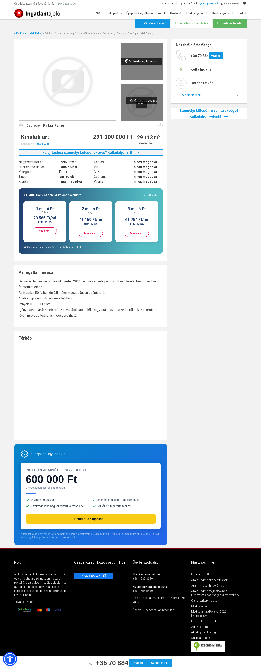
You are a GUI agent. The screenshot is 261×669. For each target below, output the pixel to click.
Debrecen (108, 33)
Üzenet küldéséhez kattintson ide (153, 610)
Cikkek (242, 13)
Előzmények (190, 3)
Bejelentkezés (232, 3)
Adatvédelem (199, 626)
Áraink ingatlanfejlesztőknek (209, 591)
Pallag (120, 33)
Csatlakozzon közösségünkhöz (34, 3)
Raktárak (176, 13)
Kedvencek (171, 3)
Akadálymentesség (203, 632)
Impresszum (199, 615)
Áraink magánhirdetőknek (207, 585)
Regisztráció (210, 3)
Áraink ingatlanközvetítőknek (209, 580)
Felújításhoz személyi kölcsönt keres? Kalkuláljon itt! (90, 152)
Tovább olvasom (25, 601)
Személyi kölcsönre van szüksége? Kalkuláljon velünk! (208, 113)
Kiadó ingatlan (221, 13)
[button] (10, 659)
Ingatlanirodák (200, 574)
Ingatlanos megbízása (193, 23)
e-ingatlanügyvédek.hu (49, 454)
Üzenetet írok (159, 663)
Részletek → (45, 230)
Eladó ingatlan (195, 13)
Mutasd (138, 663)
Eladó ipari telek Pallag (140, 33)
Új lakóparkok (113, 13)
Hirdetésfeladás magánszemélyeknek (215, 595)
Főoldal (49, 33)
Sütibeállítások (200, 637)
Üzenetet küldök (209, 95)
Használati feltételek (204, 621)
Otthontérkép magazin (205, 600)
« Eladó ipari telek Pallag (28, 33)
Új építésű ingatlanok (139, 13)
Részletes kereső (154, 23)
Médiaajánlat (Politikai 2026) (209, 611)
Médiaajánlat (199, 606)
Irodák (162, 13)
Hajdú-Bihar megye (88, 33)
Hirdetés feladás (232, 23)
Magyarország (66, 33)
